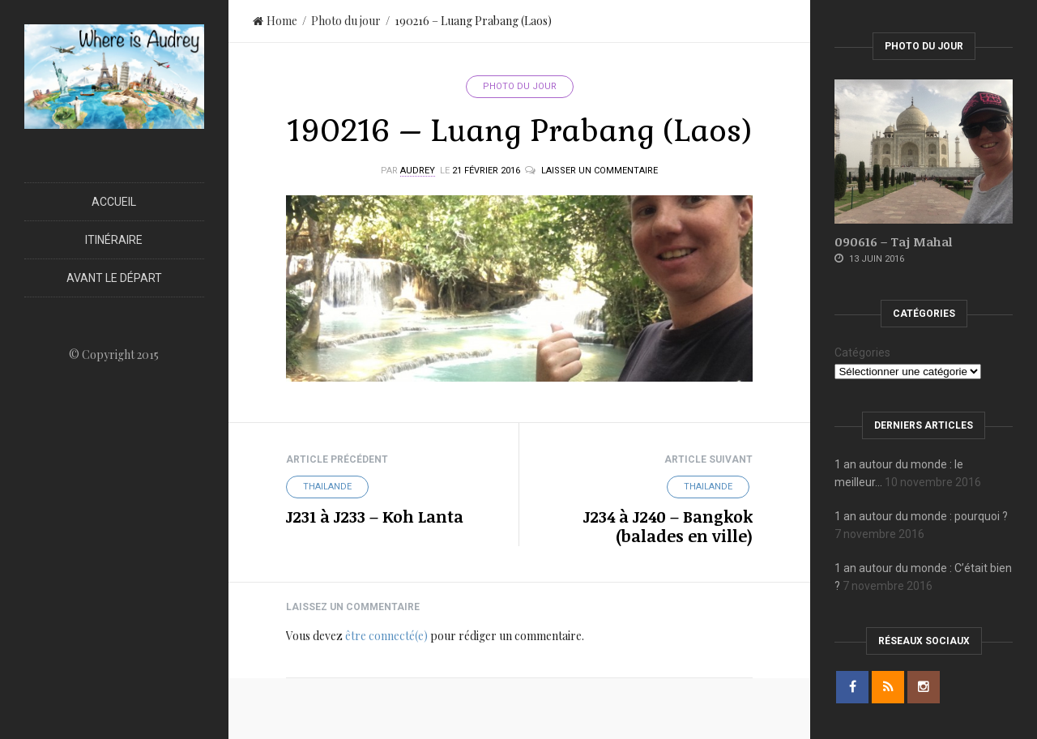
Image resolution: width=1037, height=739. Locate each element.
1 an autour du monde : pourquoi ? (921, 516)
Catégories (862, 352)
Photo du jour (346, 20)
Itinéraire (114, 239)
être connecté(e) (386, 635)
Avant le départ (114, 277)
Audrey (417, 170)
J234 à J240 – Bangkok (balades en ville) (668, 525)
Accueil (114, 201)
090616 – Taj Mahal (893, 241)
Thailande (327, 486)
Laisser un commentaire (599, 170)
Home (275, 20)
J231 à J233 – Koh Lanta (374, 516)
